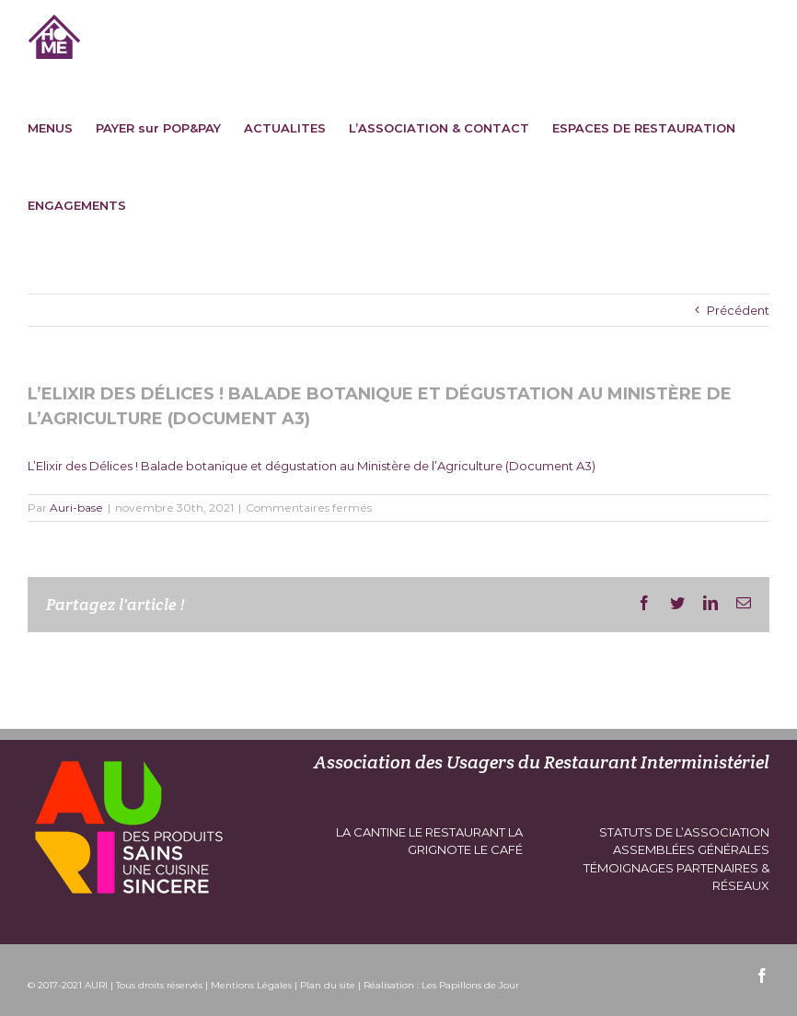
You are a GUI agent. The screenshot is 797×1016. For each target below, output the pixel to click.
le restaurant (457, 832)
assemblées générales (691, 849)
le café (498, 849)
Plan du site (327, 985)
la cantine (371, 832)
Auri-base (76, 507)
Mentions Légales (251, 985)
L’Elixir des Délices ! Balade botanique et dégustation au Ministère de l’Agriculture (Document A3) (311, 465)
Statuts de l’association (684, 832)
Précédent (738, 310)
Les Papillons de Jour (470, 985)
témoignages (628, 867)
